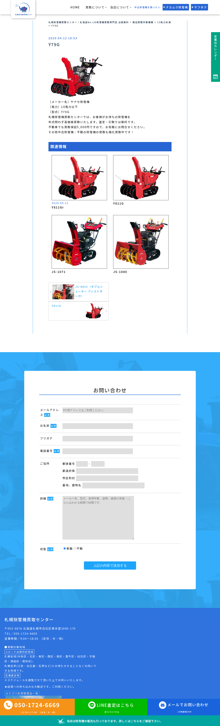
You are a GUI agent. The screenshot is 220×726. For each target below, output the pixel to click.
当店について (119, 7)
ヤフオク (200, 7)
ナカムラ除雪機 (177, 7)
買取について (95, 7)
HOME (75, 7)
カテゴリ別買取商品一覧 (22, 693)
